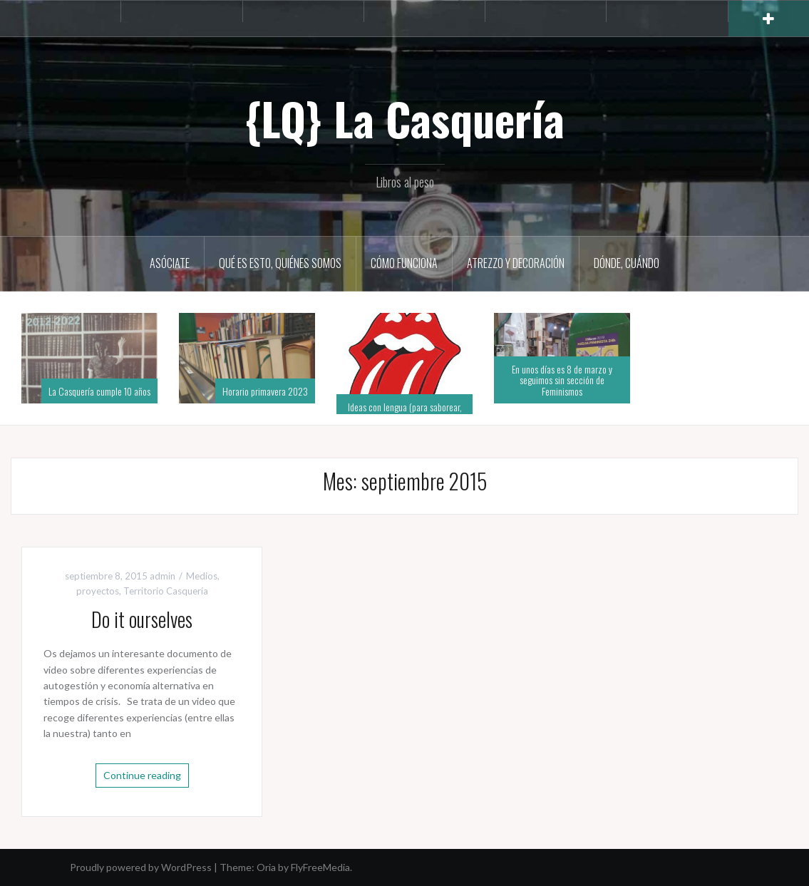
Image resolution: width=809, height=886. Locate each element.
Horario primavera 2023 (265, 390)
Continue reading (142, 775)
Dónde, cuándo (626, 263)
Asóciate (170, 263)
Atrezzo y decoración (516, 263)
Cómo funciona (404, 263)
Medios (201, 576)
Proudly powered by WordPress (141, 867)
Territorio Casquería (165, 591)
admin (162, 576)
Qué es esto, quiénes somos (280, 263)
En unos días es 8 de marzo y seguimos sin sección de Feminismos (562, 379)
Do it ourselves (141, 619)
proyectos (97, 591)
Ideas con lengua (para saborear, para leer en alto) (405, 412)
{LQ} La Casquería (404, 118)
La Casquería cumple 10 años (99, 390)
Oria (266, 867)
